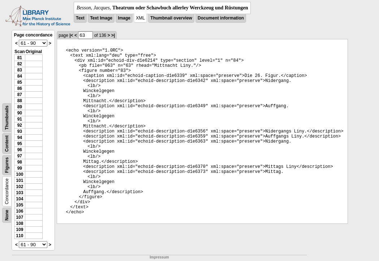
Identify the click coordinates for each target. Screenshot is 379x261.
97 (19, 155)
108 (19, 223)
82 (19, 63)
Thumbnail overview (171, 18)
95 (19, 143)
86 (19, 88)
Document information (221, 18)
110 (19, 235)
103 (19, 192)
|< (71, 35)
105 (19, 205)
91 (19, 119)
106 (19, 211)
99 (19, 168)
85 (19, 82)
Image (124, 18)
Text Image (101, 18)
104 (19, 198)
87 (19, 94)
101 (19, 180)
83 (19, 70)
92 (19, 125)
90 (19, 113)
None (6, 215)
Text (80, 18)
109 (19, 229)
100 (19, 174)
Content (6, 143)
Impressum (159, 257)
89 (19, 106)
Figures (6, 165)
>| (113, 35)
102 (19, 186)
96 (19, 149)
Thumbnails (6, 117)
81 (19, 57)
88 (19, 100)
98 (19, 162)
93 (19, 131)
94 (19, 137)
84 (19, 76)
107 (19, 217)
